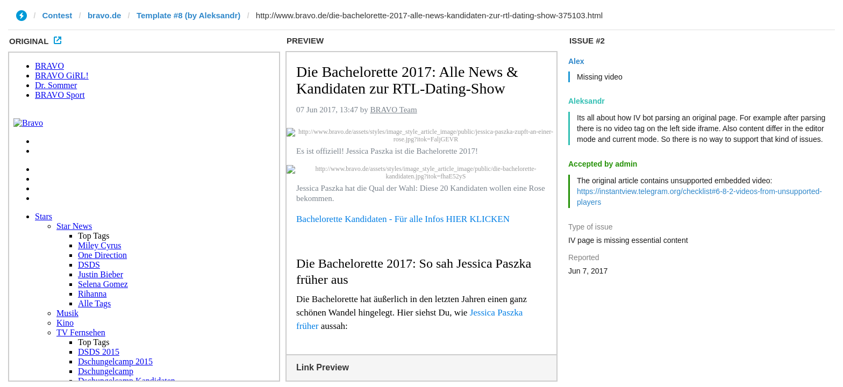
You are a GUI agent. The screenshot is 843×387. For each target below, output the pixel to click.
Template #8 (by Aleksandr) (188, 15)
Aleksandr (586, 101)
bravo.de (105, 15)
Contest (57, 15)
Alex (576, 61)
